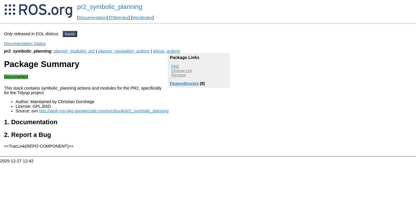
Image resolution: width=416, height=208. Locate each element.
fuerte (70, 34)
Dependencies (184, 83)
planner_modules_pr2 (74, 51)
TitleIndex (119, 17)
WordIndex (142, 17)
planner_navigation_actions (124, 51)
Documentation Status (25, 43)
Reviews (178, 75)
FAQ (175, 66)
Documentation (92, 17)
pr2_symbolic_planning (109, 6)
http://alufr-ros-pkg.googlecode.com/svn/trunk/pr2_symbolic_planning (103, 111)
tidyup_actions (166, 51)
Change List (181, 70)
